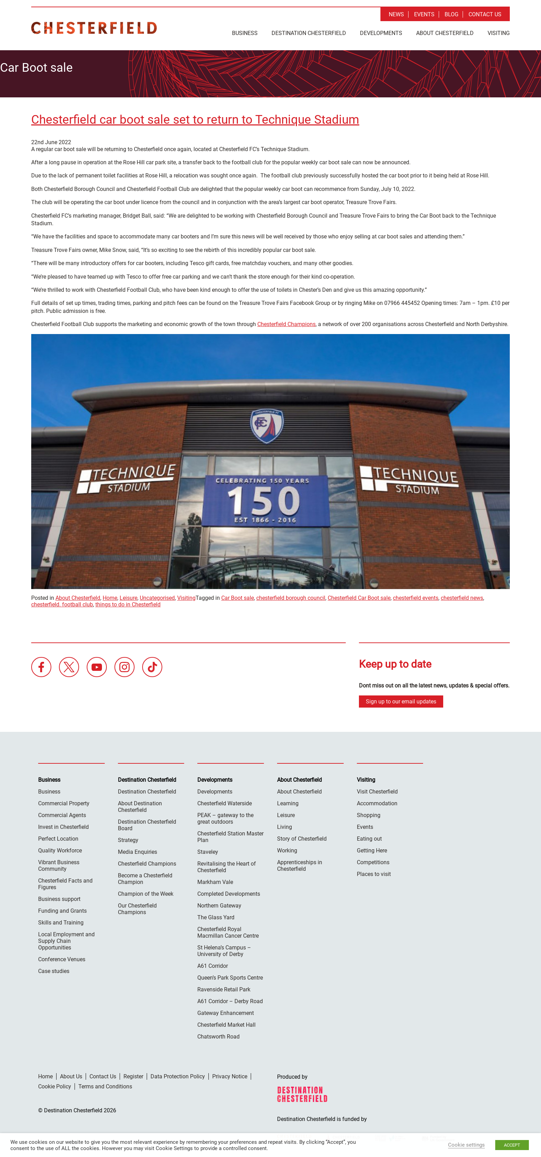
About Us (71, 1074)
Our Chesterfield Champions (137, 907)
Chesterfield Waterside (224, 801)
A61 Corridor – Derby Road (230, 999)
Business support (59, 897)
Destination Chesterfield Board (147, 823)
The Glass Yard (215, 915)
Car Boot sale (237, 596)
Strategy (128, 838)
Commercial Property (63, 801)
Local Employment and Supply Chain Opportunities (66, 939)
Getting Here (372, 848)
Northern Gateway (219, 904)
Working (287, 848)
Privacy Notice (229, 1074)
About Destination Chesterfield (140, 805)
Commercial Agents (62, 813)
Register (133, 1074)
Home (110, 596)
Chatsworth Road (218, 1035)
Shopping (368, 813)
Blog (451, 14)
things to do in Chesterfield (128, 602)
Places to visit (374, 872)
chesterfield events (415, 596)
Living (284, 825)
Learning (288, 801)
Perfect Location (58, 837)
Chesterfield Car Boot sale (359, 596)
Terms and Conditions (105, 1084)
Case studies (53, 969)
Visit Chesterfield (377, 790)
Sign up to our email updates (401, 699)
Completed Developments (228, 892)
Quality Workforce (60, 848)
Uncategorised (157, 596)
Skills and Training (61, 921)
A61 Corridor (212, 964)
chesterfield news (462, 596)
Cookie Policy (54, 1084)
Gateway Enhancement (225, 1011)
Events (424, 14)
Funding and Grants (62, 909)
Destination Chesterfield (94, 28)
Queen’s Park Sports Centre (230, 976)
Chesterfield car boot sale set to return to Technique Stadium (195, 118)
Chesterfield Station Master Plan (230, 835)
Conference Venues (61, 957)
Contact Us (485, 14)
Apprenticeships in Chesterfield (299, 863)
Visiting (499, 33)
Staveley (207, 850)
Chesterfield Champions (286, 322)
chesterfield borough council (290, 596)
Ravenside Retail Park (223, 987)
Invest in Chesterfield (63, 825)
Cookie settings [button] (466, 1145)
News (396, 14)
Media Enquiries (137, 850)
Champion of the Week (145, 892)
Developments (381, 33)
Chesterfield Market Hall (226, 1023)
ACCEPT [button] (512, 1145)
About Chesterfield (445, 33)
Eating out (369, 837)
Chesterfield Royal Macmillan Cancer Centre (228, 930)
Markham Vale (215, 880)
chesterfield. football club (62, 602)
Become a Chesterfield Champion (145, 877)
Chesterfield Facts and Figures (65, 882)
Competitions (373, 860)
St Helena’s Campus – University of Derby (224, 949)
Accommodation (377, 801)
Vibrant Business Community (58, 863)
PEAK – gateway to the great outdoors (225, 816)
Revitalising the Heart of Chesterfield (226, 865)
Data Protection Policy (178, 1074)
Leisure (128, 596)
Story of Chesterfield (302, 837)
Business (245, 33)
